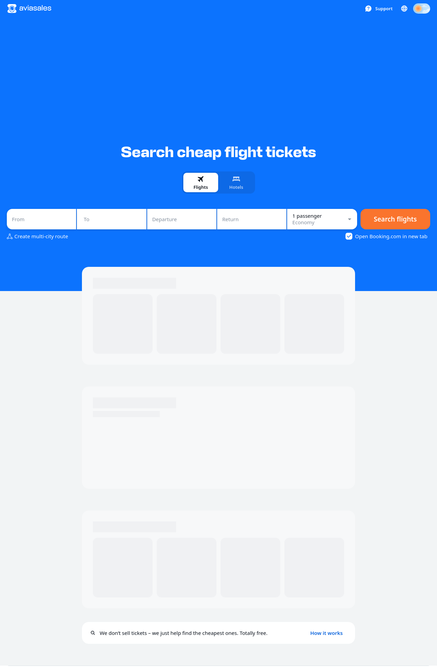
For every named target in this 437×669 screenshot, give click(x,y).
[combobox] (41, 219)
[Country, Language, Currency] (404, 8)
